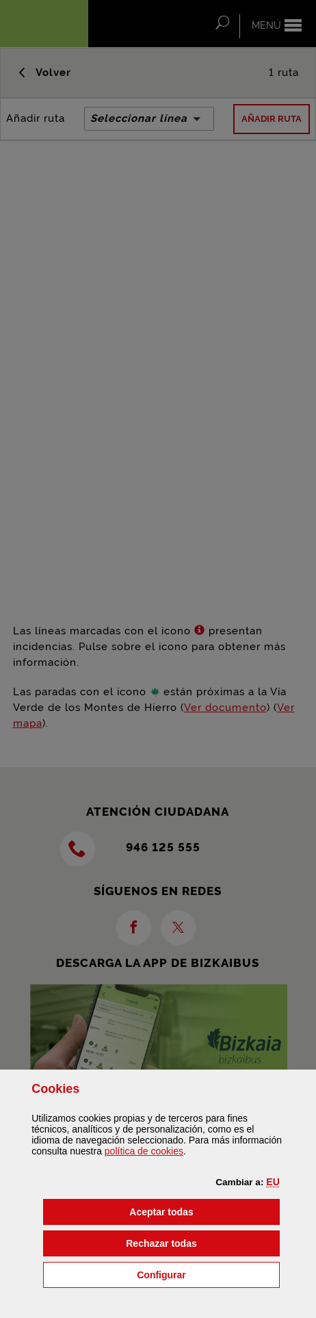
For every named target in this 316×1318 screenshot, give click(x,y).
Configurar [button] (208, 1273)
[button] (272, 1181)
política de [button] (144, 1151)
